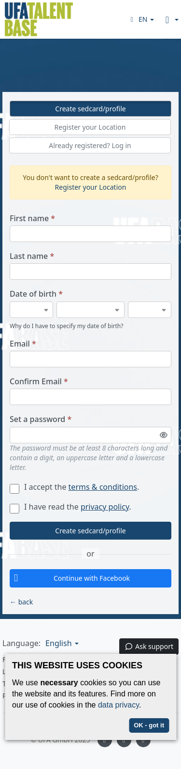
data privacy (118, 705)
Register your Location (90, 127)
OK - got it (149, 725)
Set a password (40, 419)
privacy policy (105, 506)
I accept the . (74, 487)
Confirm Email (39, 381)
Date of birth (36, 294)
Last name (32, 256)
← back (21, 601)
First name (32, 218)
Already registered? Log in (90, 145)
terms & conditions (103, 487)
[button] (140, 19)
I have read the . (70, 507)
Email (23, 343)
